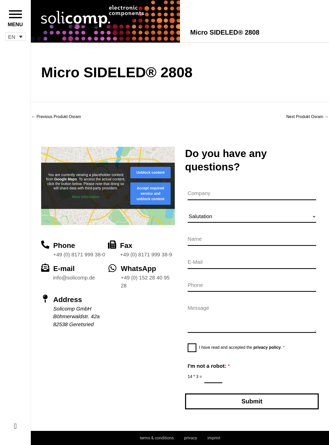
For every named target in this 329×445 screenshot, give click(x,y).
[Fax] (112, 244)
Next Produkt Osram (307, 117)
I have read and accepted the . (242, 347)
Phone (64, 245)
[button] (15, 36)
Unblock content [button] (150, 172)
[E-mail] (45, 267)
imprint (213, 438)
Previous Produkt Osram (56, 117)
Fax (126, 245)
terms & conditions (157, 438)
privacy (190, 438)
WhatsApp (138, 268)
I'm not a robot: (209, 366)
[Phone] (45, 244)
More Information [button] (85, 197)
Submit (251, 401)
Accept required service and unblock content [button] (150, 193)
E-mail (64, 268)
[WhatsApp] (112, 267)
